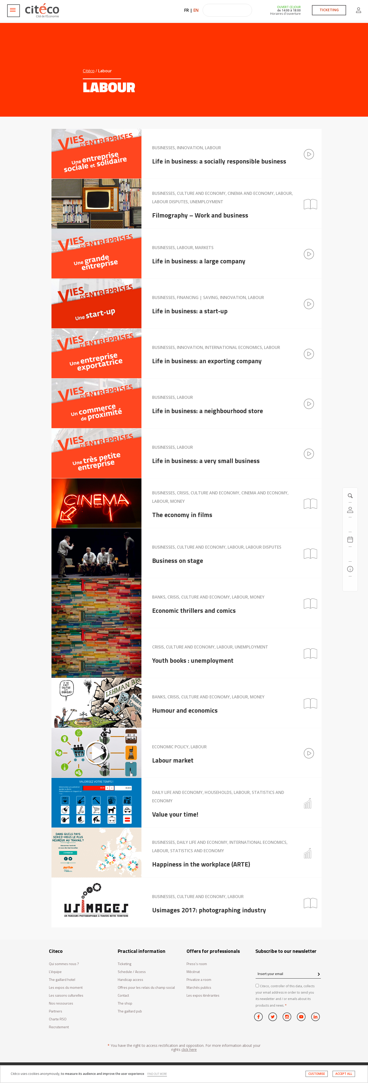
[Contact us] (350, 583)
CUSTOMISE (316, 1074)
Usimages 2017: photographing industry (209, 910)
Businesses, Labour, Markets (183, 247)
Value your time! (175, 814)
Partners (55, 1011)
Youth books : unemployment (192, 660)
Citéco (89, 71)
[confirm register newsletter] (318, 974)
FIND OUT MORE (157, 1074)
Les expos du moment (66, 987)
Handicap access (130, 979)
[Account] (350, 510)
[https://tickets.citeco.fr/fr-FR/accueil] (350, 524)
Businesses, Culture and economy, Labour (198, 896)
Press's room (197, 964)
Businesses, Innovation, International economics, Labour (216, 347)
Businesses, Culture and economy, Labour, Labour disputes (216, 547)
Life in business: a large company (198, 261)
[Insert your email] (288, 974)
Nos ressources (61, 1003)
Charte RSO (58, 1019)
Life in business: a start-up (190, 311)
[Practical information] (350, 569)
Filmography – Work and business (200, 215)
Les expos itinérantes (203, 995)
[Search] (350, 554)
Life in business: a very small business (206, 460)
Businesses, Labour (172, 397)
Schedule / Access (132, 971)
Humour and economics (185, 710)
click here (189, 1049)
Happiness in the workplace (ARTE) (201, 864)
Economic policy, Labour (179, 747)
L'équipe (55, 971)
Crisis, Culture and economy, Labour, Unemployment (210, 647)
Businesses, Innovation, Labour (186, 148)
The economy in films (182, 514)
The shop (125, 1003)
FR (186, 10)
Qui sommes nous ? (64, 964)
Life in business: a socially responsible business (219, 161)
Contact (123, 995)
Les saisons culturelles (66, 995)
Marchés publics (199, 987)
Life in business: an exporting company (207, 360)
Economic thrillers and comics (194, 610)
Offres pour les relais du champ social (146, 987)
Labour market (172, 760)
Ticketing (124, 964)
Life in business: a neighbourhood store (207, 410)
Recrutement (59, 1027)
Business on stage (177, 560)
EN (196, 10)
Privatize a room (199, 979)
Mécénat (193, 971)
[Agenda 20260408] (350, 539)
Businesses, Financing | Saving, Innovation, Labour (208, 297)
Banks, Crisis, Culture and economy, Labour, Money (208, 597)
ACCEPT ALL (343, 1074)
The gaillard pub (130, 1011)
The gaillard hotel (62, 979)
